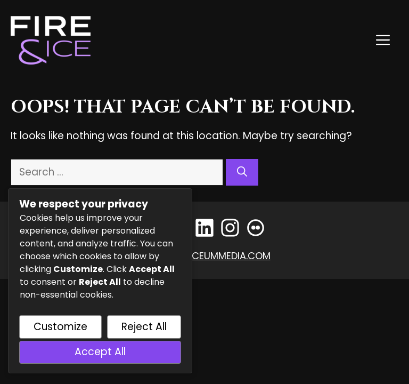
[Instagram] (230, 228)
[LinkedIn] (204, 228)
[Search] (242, 172)
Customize (60, 326)
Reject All (144, 326)
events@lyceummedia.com (205, 255)
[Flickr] (256, 228)
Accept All (100, 352)
